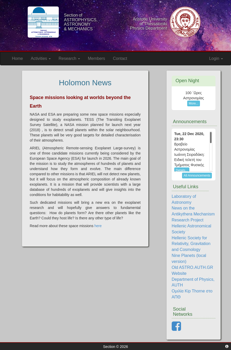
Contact (120, 58)
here (98, 226)
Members (96, 58)
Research (69, 58)
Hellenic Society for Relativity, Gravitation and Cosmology (191, 244)
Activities (41, 58)
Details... (182, 170)
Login (216, 58)
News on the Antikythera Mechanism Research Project (193, 214)
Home (17, 58)
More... (193, 103)
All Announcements (197, 175)
